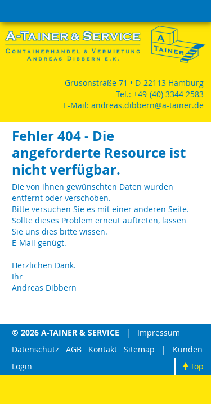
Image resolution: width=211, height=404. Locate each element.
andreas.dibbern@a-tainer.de (147, 105)
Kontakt (102, 349)
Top (197, 366)
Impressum (158, 332)
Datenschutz (35, 349)
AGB (74, 349)
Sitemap (139, 349)
